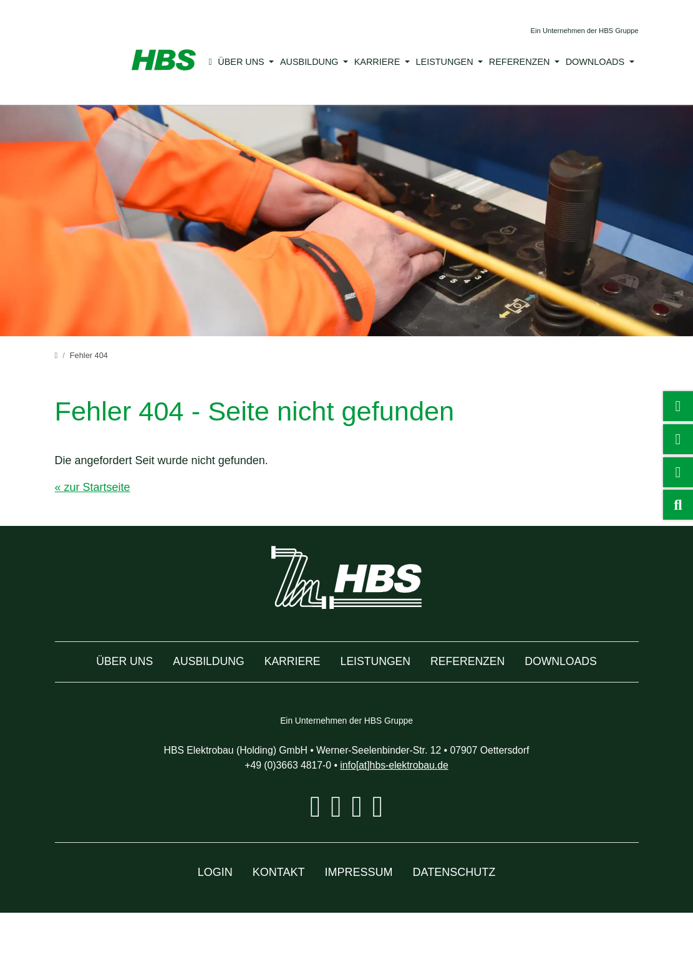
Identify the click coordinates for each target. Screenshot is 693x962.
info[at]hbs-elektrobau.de (401, 814)
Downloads (581, 62)
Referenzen (510, 62)
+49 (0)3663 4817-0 (280, 814)
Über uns (247, 62)
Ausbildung (312, 62)
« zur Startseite (95, 487)
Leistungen (440, 62)
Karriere (377, 62)
